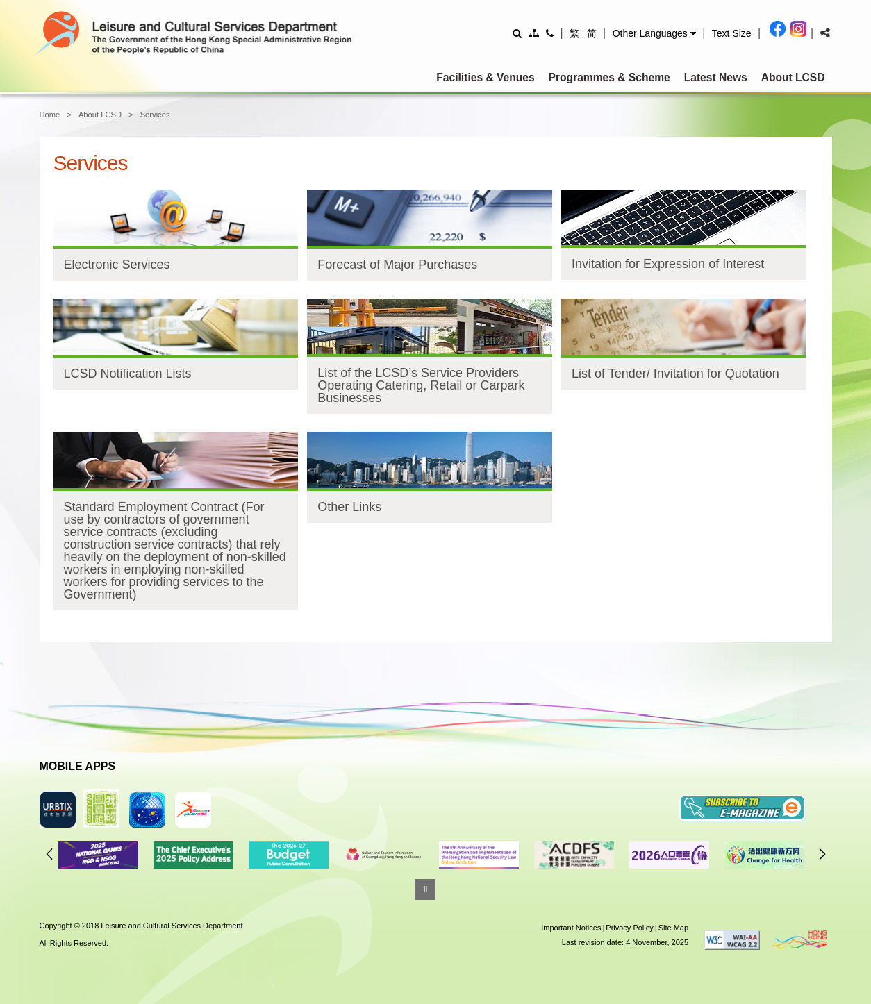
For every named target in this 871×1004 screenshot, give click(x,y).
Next (822, 854)
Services (155, 114)
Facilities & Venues (485, 77)
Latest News (715, 77)
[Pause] (425, 889)
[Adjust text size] (732, 33)
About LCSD (793, 77)
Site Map (673, 927)
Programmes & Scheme (609, 77)
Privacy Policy (629, 927)
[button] (654, 33)
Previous (49, 854)
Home (50, 114)
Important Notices (571, 927)
